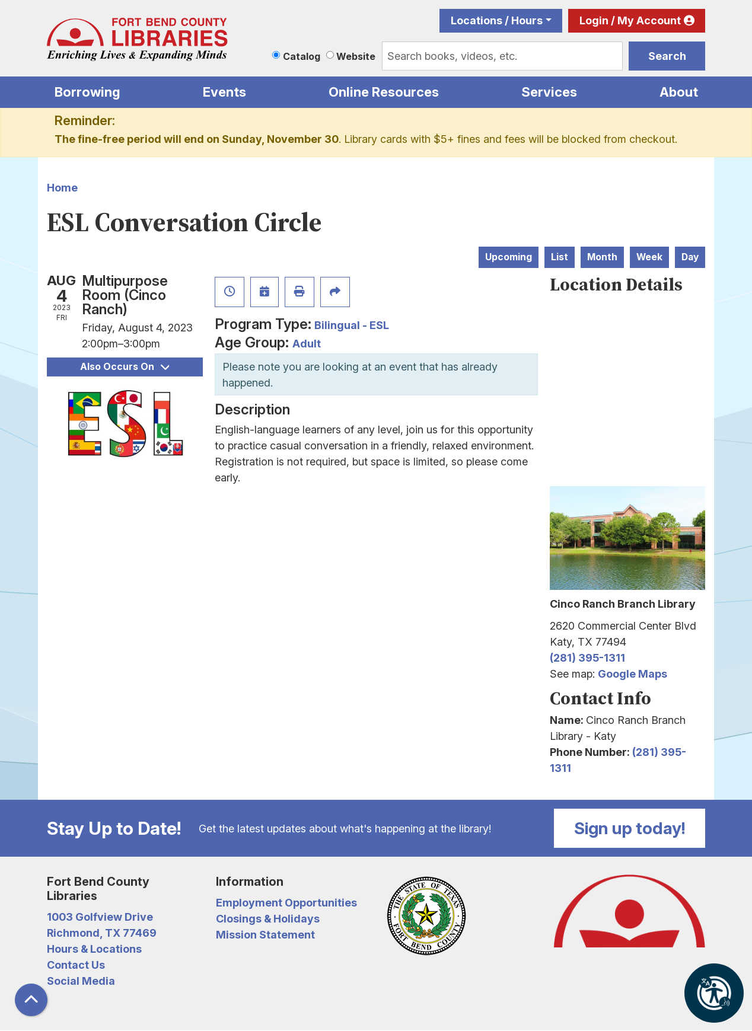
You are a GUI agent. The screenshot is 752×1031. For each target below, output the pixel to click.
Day (690, 257)
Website (355, 56)
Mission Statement (265, 934)
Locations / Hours (497, 20)
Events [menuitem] (224, 92)
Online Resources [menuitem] (384, 92)
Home (62, 187)
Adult (306, 343)
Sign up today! (630, 828)
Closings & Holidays (268, 918)
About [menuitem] (678, 92)
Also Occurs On (124, 366)
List (559, 257)
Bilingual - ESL (351, 325)
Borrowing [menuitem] (87, 92)
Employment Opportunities (286, 902)
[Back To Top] (31, 1000)
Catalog (301, 56)
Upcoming (508, 257)
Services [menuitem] (549, 92)
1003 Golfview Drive (100, 917)
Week (649, 257)
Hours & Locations (94, 949)
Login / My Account (630, 20)
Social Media (81, 981)
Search (667, 56)
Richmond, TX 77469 (102, 933)
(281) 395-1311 (587, 658)
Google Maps (632, 674)
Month (602, 257)
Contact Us (76, 965)
